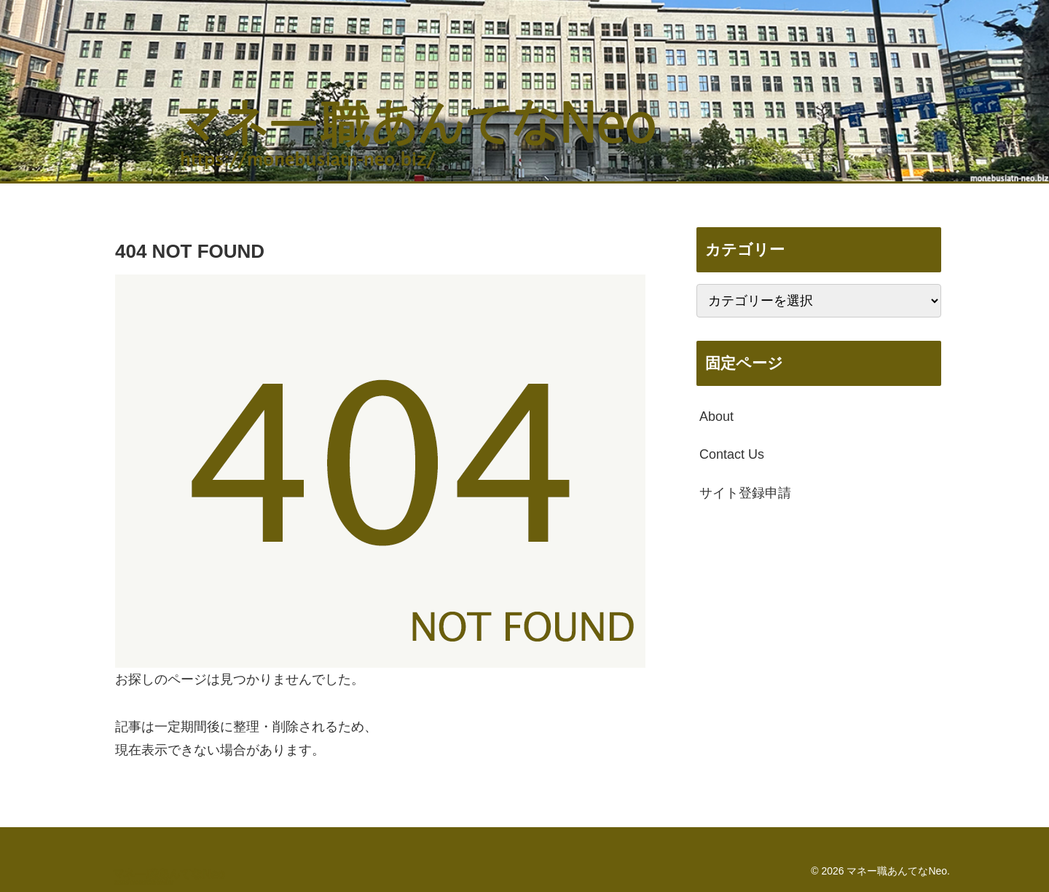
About (716, 416)
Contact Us (731, 454)
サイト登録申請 (745, 493)
